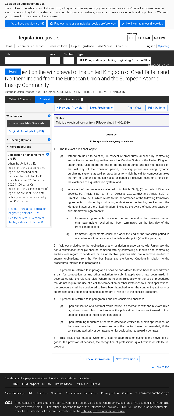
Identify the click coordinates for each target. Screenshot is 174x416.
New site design (14, 393)
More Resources (69, 99)
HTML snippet (30, 384)
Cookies (127, 393)
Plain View (134, 107)
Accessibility (73, 393)
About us (42, 393)
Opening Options (18, 140)
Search (12, 71)
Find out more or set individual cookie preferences (85, 23)
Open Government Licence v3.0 (74, 402)
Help (30, 393)
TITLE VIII (102, 92)
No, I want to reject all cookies (144, 23)
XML (50, 384)
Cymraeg (163, 46)
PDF (43, 384)
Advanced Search (158, 65)
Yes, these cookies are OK (28, 23)
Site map (56, 393)
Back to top (162, 367)
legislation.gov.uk (32, 36)
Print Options (156, 107)
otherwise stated (121, 402)
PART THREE (84, 92)
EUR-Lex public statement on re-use (103, 411)
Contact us (91, 393)
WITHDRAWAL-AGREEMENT (55, 92)
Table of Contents (20, 99)
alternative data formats (68, 378)
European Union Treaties (19, 92)
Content (45, 99)
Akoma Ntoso (63, 384)
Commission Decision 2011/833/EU (111, 407)
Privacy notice (110, 393)
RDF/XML (95, 384)
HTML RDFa (81, 384)
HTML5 (16, 384)
